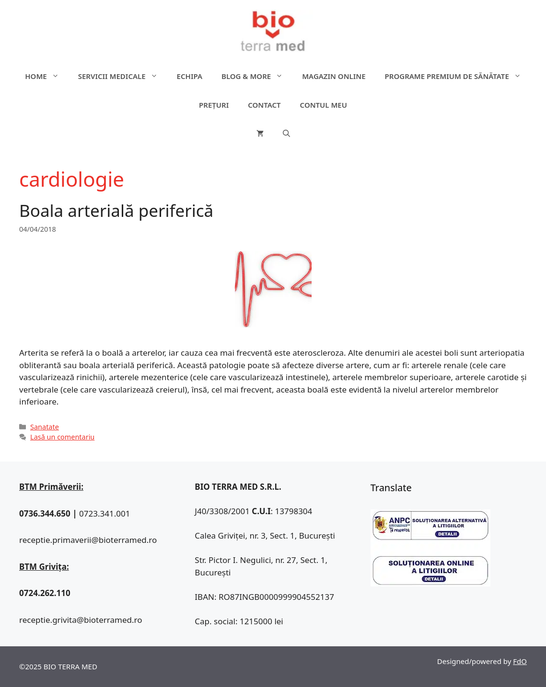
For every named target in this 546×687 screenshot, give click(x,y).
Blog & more (256, 76)
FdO (520, 661)
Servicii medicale (122, 76)
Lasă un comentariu (62, 436)
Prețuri (214, 105)
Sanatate (44, 426)
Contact (264, 105)
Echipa (189, 76)
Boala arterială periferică (116, 210)
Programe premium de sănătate (458, 76)
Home (46, 76)
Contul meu (323, 105)
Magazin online (333, 76)
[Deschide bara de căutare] (286, 133)
